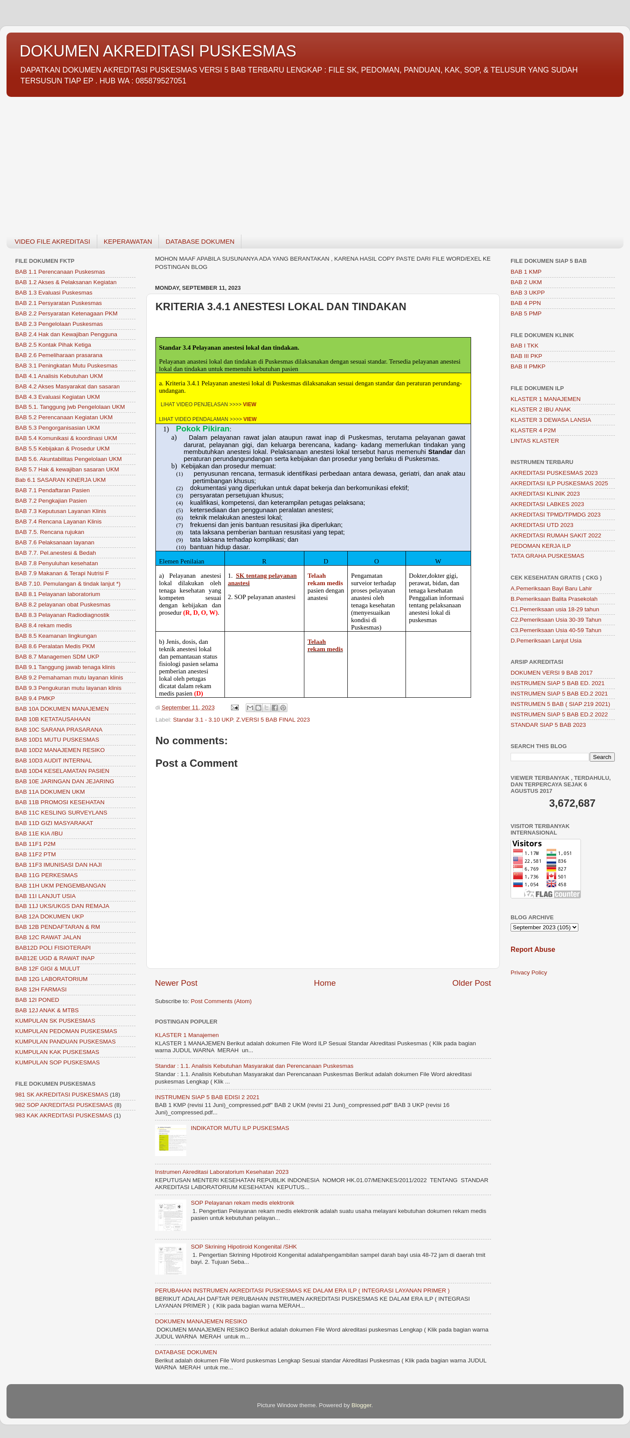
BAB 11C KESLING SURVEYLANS (61, 812)
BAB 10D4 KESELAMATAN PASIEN (62, 771)
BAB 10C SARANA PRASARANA (58, 729)
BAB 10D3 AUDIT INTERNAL (53, 760)
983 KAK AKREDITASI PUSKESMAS (63, 1115)
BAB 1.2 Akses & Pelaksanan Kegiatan (65, 282)
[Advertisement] (267, 161)
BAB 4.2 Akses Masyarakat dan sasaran (67, 386)
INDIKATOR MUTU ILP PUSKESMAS (240, 1128)
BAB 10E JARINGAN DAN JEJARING (64, 781)
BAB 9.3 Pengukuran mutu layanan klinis (68, 688)
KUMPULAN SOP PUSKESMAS (57, 1062)
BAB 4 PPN (526, 303)
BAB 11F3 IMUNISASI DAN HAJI (58, 864)
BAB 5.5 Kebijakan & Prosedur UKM (62, 448)
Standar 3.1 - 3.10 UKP (203, 719)
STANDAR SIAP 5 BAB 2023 (548, 725)
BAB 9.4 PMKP (35, 698)
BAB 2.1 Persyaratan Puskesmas (58, 303)
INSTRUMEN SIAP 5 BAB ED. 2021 (558, 683)
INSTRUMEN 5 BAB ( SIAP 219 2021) (560, 704)
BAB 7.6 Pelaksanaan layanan (54, 542)
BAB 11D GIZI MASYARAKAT (54, 823)
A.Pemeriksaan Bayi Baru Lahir (551, 588)
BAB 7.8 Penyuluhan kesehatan (56, 563)
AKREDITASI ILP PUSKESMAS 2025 (559, 483)
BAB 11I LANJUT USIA (45, 896)
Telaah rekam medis (325, 645)
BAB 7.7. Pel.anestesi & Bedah (55, 553)
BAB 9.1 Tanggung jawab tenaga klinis (65, 667)
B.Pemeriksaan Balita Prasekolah (554, 599)
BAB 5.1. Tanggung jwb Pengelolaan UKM (70, 407)
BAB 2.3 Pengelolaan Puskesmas (59, 324)
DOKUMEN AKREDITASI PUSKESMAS (158, 51)
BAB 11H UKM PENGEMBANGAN (60, 885)
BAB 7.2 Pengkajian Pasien (51, 500)
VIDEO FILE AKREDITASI (52, 241)
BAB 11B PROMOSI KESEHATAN (60, 802)
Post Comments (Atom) (221, 1001)
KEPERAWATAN (128, 241)
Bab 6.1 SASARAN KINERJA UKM (60, 480)
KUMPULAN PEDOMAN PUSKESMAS (66, 1031)
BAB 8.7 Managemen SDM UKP (57, 656)
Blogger (362, 1405)
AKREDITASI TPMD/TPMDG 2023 (555, 514)
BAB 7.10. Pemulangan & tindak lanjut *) (67, 583)
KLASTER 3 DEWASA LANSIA (551, 420)
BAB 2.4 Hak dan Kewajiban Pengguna (66, 334)
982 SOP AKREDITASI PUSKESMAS (64, 1105)
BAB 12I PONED (37, 1000)
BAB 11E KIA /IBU (39, 833)
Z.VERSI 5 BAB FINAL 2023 (273, 719)
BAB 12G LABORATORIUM (51, 979)
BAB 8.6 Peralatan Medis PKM (55, 646)
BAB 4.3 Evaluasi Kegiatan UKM (57, 397)
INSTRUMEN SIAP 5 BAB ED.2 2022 (559, 714)
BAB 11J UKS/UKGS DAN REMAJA (62, 906)
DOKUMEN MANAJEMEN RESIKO (201, 1321)
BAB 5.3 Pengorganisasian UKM (57, 427)
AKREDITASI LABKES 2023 (547, 504)
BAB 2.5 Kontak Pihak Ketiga (53, 344)
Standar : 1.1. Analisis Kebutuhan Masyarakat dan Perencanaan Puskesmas (254, 1066)
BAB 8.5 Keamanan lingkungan (56, 636)
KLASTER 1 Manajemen (187, 1035)
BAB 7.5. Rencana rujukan (49, 532)
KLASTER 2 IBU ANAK (541, 409)
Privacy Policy (529, 972)
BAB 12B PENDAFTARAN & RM (57, 927)
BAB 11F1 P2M (35, 844)
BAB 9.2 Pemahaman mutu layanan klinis (69, 677)
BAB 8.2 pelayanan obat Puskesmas (62, 604)
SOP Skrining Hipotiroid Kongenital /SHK (244, 1246)
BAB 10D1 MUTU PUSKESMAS (57, 739)
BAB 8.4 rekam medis (43, 625)
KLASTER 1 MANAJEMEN (546, 399)
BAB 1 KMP (526, 271)
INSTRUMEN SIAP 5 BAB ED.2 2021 (559, 693)
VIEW (250, 404)
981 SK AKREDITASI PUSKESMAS (61, 1094)
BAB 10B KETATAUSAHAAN (52, 719)
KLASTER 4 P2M (533, 430)
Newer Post (176, 982)
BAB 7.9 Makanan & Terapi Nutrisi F (62, 573)
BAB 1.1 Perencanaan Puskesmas (60, 271)
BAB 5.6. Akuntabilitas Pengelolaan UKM (68, 459)
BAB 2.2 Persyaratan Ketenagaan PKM (66, 313)
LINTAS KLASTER (535, 440)
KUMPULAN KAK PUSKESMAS (57, 1052)
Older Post (471, 982)
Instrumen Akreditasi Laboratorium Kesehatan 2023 (222, 1172)
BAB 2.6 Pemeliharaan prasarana (58, 355)
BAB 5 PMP (526, 313)
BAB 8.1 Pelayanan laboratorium (57, 594)
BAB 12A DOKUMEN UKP (49, 916)
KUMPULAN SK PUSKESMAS (55, 1020)
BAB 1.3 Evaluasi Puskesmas (53, 292)
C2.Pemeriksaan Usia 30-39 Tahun (556, 619)
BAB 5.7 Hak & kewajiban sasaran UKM (67, 469)
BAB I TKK (524, 345)
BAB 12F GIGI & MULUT (47, 968)
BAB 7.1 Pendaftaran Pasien (52, 490)
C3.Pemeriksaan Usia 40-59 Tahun (556, 630)
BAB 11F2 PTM (35, 854)
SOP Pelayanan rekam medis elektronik (242, 1202)
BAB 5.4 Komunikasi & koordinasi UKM (66, 438)
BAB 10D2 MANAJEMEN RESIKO (60, 750)
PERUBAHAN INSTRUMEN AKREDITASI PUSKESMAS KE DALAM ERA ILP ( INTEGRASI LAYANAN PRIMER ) (302, 1290)
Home (325, 982)
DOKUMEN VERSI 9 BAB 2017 (552, 672)
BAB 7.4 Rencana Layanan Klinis (58, 521)
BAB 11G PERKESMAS (46, 875)
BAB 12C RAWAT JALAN (48, 937)
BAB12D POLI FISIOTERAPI (53, 947)
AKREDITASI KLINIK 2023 (545, 493)
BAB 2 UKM (526, 282)
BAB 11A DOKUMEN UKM (50, 792)
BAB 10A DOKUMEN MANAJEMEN (62, 709)
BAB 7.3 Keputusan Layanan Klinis (60, 511)
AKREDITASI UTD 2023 (542, 525)
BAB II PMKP (528, 366)
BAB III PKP (526, 356)
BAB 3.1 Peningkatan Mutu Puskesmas (66, 365)
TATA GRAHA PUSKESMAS (547, 556)
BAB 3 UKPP (528, 292)
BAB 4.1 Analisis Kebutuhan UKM (59, 376)
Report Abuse (533, 949)
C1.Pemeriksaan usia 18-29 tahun (555, 609)
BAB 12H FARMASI (41, 989)
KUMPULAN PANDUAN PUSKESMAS (65, 1041)
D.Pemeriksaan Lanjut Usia (546, 640)
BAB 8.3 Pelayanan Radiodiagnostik (62, 615)
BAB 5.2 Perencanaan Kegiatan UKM (63, 417)
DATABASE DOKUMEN (199, 241)
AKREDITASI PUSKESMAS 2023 (554, 473)
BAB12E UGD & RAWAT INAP (55, 958)
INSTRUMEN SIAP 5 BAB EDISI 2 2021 (207, 1097)
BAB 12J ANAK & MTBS (47, 1010)
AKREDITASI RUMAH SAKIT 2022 (556, 535)
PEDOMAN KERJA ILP (541, 546)
